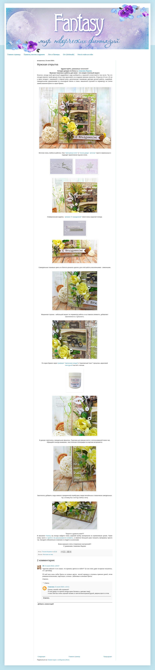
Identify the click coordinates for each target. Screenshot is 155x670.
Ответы (46, 583)
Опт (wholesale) (68, 54)
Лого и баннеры (54, 54)
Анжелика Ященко (85, 71)
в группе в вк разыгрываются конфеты (59, 538)
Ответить (45, 579)
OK (43, 566)
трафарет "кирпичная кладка (68, 363)
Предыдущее (108, 656)
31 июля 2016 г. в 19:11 (62, 587)
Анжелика (51, 587)
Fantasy (48, 536)
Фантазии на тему (48, 554)
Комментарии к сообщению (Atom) (58, 660)
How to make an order (85, 54)
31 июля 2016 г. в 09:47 (52, 566)
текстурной (69, 365)
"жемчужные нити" (71, 153)
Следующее (41, 656)
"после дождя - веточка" (87, 153)
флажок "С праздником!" (73, 217)
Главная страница (13, 54)
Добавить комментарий (46, 604)
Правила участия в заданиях (34, 54)
